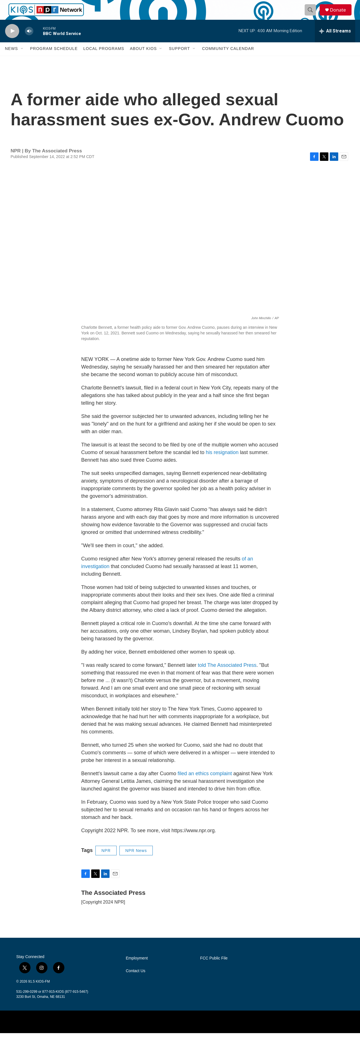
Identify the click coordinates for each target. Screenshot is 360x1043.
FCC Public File (214, 968)
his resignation (222, 462)
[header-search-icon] (312, 15)
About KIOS (143, 58)
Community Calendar (228, 58)
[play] (12, 41)
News (11, 58)
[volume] (29, 41)
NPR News (136, 860)
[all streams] (335, 41)
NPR (106, 860)
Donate (341, 15)
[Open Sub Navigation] (22, 58)
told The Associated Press (227, 675)
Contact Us (135, 981)
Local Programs (103, 58)
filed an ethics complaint (205, 783)
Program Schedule (54, 58)
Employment (137, 968)
